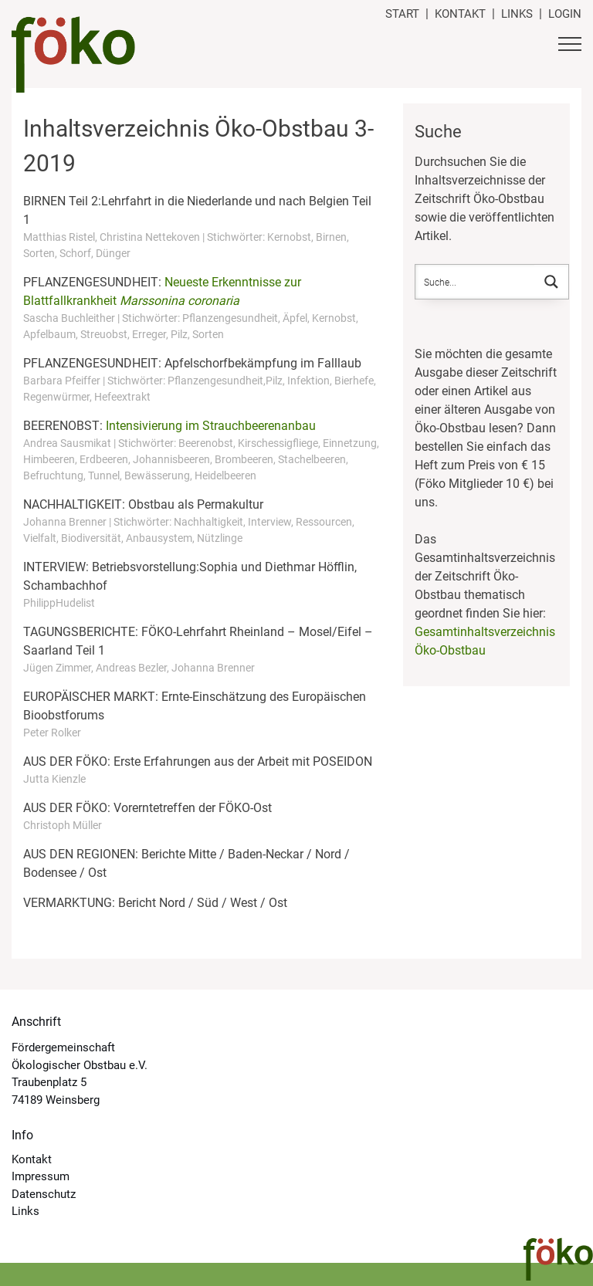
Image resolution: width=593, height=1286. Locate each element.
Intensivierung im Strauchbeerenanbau (211, 425)
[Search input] (475, 282)
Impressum (40, 1176)
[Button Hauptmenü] (569, 46)
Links (517, 14)
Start (402, 14)
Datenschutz (44, 1194)
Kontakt (460, 14)
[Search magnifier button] (551, 282)
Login (564, 14)
